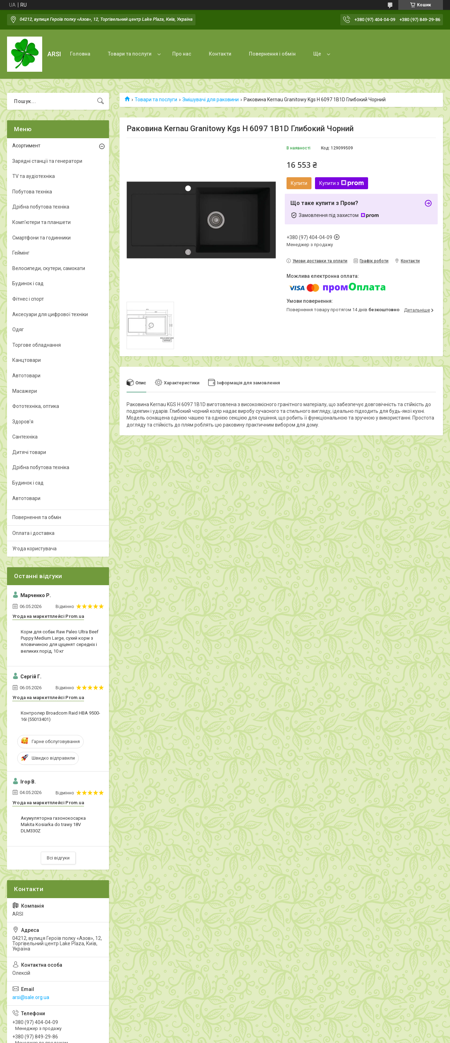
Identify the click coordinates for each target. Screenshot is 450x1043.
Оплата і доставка (33, 533)
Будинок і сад (28, 283)
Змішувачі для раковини (210, 99)
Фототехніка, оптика (35, 406)
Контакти (220, 54)
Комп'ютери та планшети (41, 222)
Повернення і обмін (272, 54)
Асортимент (26, 145)
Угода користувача (34, 548)
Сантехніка (25, 437)
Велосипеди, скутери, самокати (48, 268)
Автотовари (26, 375)
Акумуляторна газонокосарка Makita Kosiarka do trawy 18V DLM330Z (53, 824)
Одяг (18, 329)
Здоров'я (22, 421)
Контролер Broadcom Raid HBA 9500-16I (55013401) (60, 716)
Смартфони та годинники (41, 238)
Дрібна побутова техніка (40, 207)
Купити (299, 183)
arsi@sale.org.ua (30, 997)
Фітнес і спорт (28, 299)
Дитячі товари (29, 452)
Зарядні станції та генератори (47, 161)
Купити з (341, 183)
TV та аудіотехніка (33, 176)
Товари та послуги (130, 54)
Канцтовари (26, 360)
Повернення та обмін (36, 517)
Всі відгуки (58, 857)
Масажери (24, 391)
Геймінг (21, 253)
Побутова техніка (32, 191)
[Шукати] (100, 101)
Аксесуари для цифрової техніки (50, 314)
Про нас (181, 54)
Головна (80, 54)
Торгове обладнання (36, 345)
